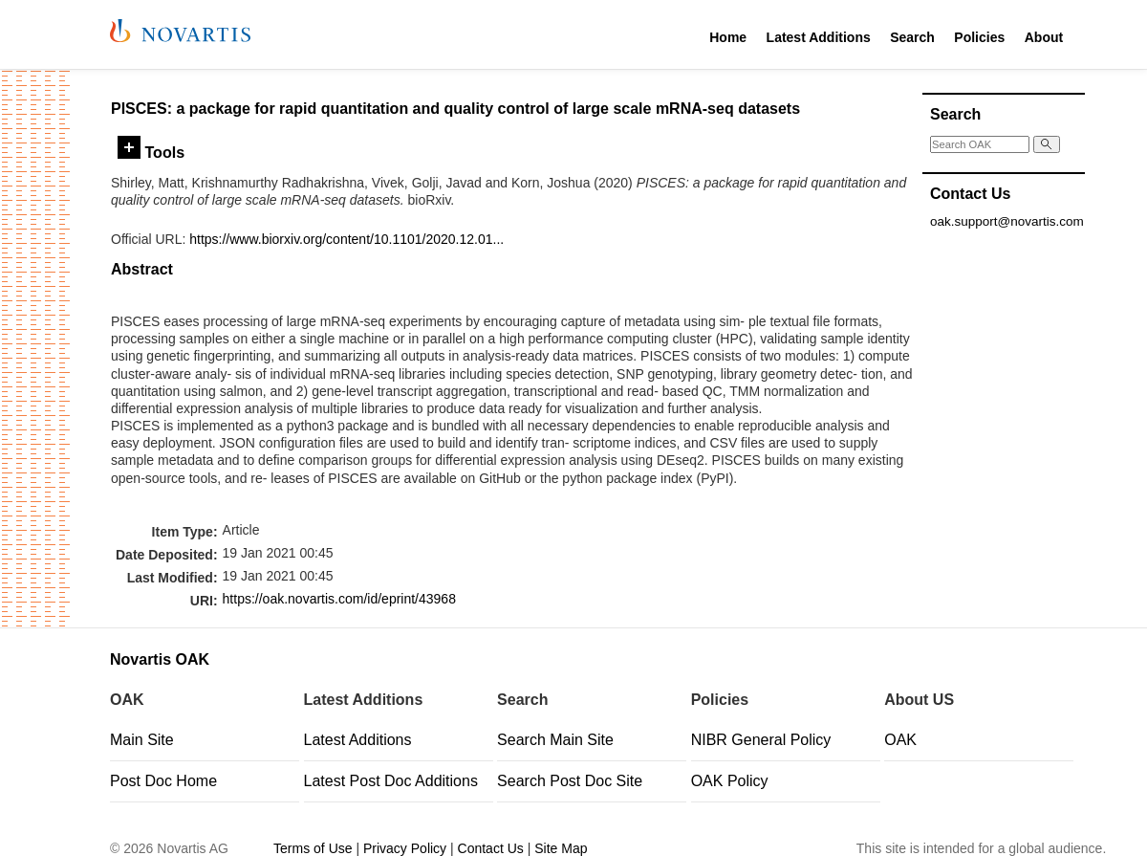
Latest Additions (819, 37)
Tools (151, 152)
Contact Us (491, 848)
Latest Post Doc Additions (391, 781)
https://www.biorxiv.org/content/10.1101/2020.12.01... (346, 239)
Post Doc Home (163, 781)
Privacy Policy (404, 848)
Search (912, 37)
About (1044, 37)
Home (728, 37)
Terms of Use (312, 848)
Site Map (560, 848)
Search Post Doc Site (569, 781)
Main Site (142, 740)
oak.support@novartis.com (1007, 221)
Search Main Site (555, 740)
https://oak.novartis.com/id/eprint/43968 (339, 598)
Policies (979, 37)
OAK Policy (729, 781)
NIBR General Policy (761, 740)
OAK (900, 740)
